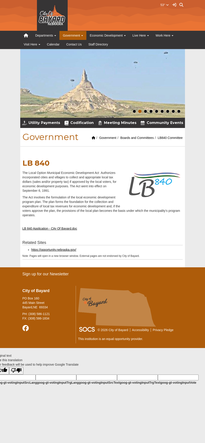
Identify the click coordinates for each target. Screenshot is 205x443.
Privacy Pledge (163, 330)
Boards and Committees (137, 138)
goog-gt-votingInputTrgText (140, 382)
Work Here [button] (165, 35)
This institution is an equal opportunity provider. (110, 339)
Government (107, 138)
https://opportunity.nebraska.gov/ (53, 249)
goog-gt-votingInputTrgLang (58, 382)
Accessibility (140, 330)
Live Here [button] (140, 35)
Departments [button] (45, 35)
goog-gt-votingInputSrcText (99, 382)
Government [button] (73, 35)
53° (164, 5)
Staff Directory (98, 44)
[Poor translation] (16, 371)
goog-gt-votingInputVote (178, 382)
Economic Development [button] (108, 35)
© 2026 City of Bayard (113, 330)
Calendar (53, 44)
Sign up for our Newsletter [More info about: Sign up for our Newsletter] (45, 274)
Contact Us (74, 44)
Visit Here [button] (32, 44)
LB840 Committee (170, 138)
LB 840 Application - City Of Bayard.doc (49, 228)
